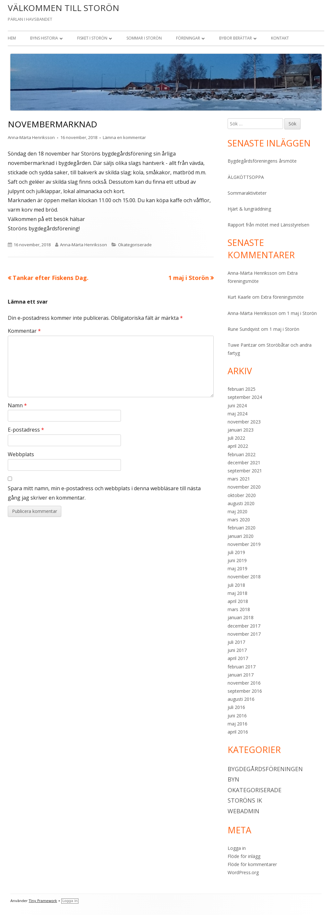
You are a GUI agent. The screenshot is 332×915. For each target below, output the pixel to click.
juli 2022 (236, 438)
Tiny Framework (43, 901)
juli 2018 (236, 585)
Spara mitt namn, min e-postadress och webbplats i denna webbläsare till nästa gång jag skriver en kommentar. (104, 493)
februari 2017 (241, 667)
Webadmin (243, 811)
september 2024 (245, 397)
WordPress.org (243, 872)
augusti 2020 (241, 503)
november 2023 (244, 422)
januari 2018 (241, 617)
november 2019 (244, 544)
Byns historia (44, 38)
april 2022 (238, 446)
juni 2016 (237, 715)
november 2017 (244, 634)
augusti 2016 (241, 699)
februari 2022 (241, 454)
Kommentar (24, 330)
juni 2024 (237, 405)
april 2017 (238, 658)
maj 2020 (237, 511)
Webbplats (21, 454)
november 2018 (244, 576)
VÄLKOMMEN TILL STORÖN (63, 8)
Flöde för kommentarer (252, 864)
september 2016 (245, 691)
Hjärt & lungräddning (249, 209)
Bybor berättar (235, 38)
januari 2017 (241, 675)
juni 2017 (237, 650)
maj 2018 (237, 593)
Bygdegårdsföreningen (265, 769)
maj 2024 (237, 414)
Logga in (237, 848)
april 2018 (238, 601)
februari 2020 (241, 528)
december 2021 (244, 462)
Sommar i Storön (144, 38)
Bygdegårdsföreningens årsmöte (262, 161)
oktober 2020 (242, 495)
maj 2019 (237, 568)
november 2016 (244, 683)
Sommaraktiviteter (247, 193)
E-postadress (26, 429)
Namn (17, 405)
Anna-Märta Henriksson (31, 137)
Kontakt (280, 38)
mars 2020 (239, 519)
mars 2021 (239, 479)
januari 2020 (241, 536)
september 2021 (245, 471)
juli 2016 (236, 707)
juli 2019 (236, 552)
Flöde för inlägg (244, 856)
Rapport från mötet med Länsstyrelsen (268, 225)
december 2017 (244, 626)
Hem (12, 38)
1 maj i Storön (302, 313)
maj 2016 (237, 724)
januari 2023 (241, 430)
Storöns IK (245, 800)
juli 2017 (236, 642)
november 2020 (244, 487)
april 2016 (238, 732)
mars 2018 (239, 609)
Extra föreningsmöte (282, 297)
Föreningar (188, 38)
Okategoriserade (135, 245)
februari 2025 (241, 389)
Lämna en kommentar (124, 137)
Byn (233, 779)
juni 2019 (237, 560)
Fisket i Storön (92, 38)
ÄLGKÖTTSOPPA (246, 177)
